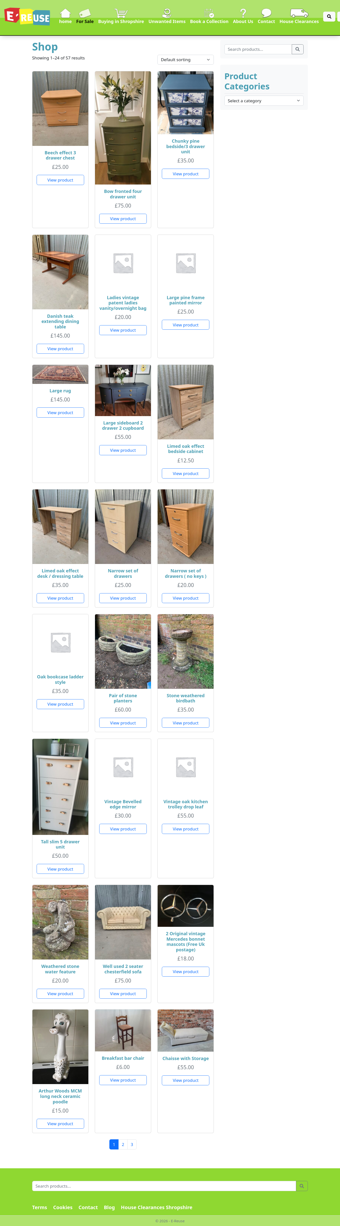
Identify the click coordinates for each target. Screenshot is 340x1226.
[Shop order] (185, 60)
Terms (39, 1207)
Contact (88, 1207)
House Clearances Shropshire (157, 1207)
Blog (109, 1207)
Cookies (63, 1207)
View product (60, 180)
